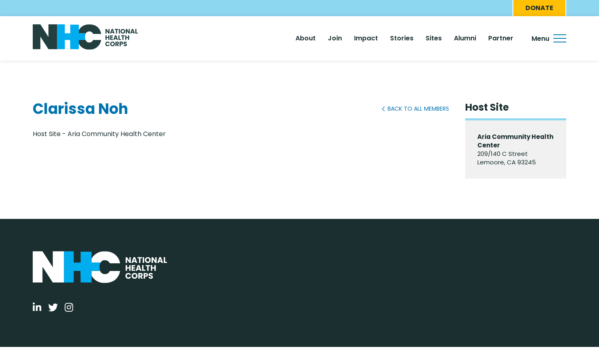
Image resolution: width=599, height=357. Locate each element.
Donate (539, 8)
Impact (366, 38)
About (305, 38)
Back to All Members (418, 109)
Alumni (465, 38)
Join (335, 38)
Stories (401, 38)
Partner (500, 38)
